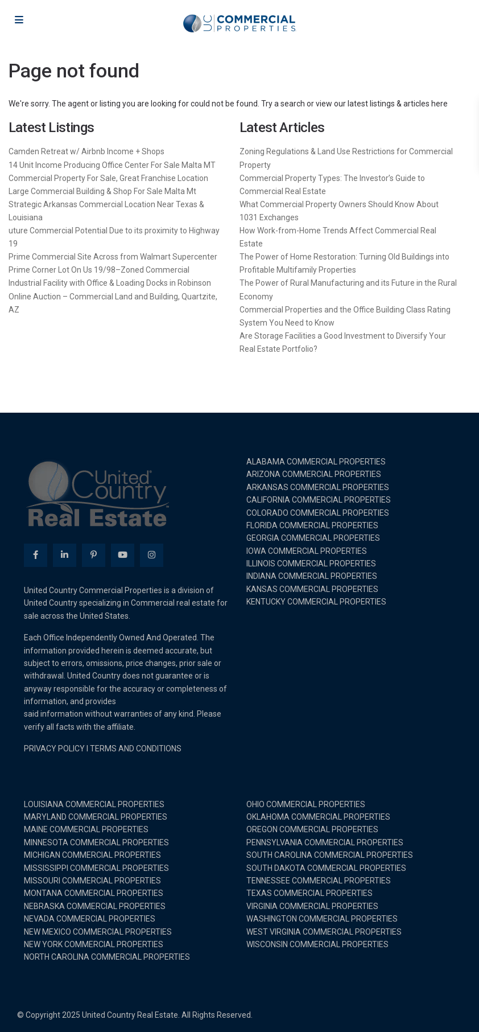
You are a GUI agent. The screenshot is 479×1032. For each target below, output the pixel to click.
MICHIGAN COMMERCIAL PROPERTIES (92, 855)
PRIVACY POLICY (54, 748)
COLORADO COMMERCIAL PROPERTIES (317, 512)
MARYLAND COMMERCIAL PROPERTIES (95, 816)
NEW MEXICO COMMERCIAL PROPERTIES (98, 931)
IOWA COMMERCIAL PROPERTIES (306, 551)
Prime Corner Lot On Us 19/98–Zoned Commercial (99, 269)
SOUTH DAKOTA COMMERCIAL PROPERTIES (326, 868)
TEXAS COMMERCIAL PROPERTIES (309, 893)
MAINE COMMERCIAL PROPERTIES (86, 829)
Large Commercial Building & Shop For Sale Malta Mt (102, 191)
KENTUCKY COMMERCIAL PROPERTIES (316, 601)
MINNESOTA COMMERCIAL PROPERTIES (96, 842)
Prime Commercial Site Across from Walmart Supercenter (113, 256)
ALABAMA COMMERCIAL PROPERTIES (316, 461)
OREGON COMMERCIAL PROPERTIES (312, 829)
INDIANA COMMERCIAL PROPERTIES (311, 576)
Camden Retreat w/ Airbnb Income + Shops (86, 151)
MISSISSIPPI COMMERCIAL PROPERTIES (96, 868)
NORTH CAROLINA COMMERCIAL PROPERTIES (107, 956)
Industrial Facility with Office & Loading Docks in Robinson (110, 282)
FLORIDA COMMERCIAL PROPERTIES (312, 525)
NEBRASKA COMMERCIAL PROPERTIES (95, 906)
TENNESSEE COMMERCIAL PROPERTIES (318, 880)
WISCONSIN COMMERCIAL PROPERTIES (317, 944)
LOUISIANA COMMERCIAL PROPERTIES (94, 804)
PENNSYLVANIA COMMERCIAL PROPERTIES (324, 842)
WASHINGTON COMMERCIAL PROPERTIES (322, 918)
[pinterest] (93, 555)
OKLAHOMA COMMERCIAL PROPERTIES (318, 816)
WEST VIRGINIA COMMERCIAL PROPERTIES (324, 931)
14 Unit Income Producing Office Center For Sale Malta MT (112, 165)
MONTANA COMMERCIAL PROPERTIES (93, 893)
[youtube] (122, 555)
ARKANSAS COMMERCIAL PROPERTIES (317, 487)
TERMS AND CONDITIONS (135, 748)
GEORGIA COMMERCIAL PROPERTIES (313, 537)
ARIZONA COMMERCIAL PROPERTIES (313, 474)
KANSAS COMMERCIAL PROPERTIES (312, 589)
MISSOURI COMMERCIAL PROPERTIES (92, 880)
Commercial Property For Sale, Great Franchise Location (108, 178)
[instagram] (151, 555)
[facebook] (35, 555)
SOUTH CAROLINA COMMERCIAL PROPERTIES (329, 855)
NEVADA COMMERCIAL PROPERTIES (89, 918)
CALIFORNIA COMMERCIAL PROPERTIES (318, 499)
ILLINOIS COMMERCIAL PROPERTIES (311, 563)
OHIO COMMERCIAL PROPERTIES (305, 804)
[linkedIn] (64, 555)
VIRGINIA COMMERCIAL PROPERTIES (312, 906)
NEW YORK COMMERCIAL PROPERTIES (93, 944)
